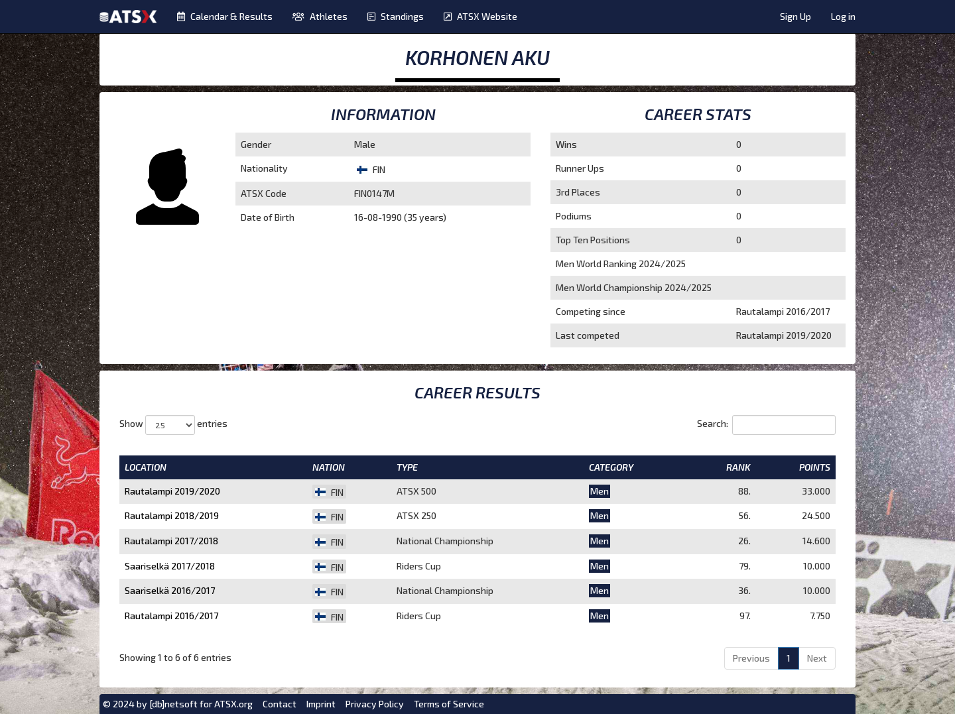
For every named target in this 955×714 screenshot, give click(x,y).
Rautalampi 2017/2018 (171, 540)
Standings (395, 16)
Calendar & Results (225, 16)
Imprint (321, 703)
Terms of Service (449, 703)
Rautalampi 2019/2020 (172, 491)
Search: (766, 425)
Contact (279, 703)
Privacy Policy (375, 703)
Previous (751, 658)
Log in (843, 16)
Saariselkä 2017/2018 (170, 565)
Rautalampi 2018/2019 (172, 515)
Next (817, 658)
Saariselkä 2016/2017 (170, 590)
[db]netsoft (173, 703)
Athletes (320, 16)
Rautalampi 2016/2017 (171, 615)
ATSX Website (480, 16)
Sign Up (795, 16)
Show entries (173, 425)
